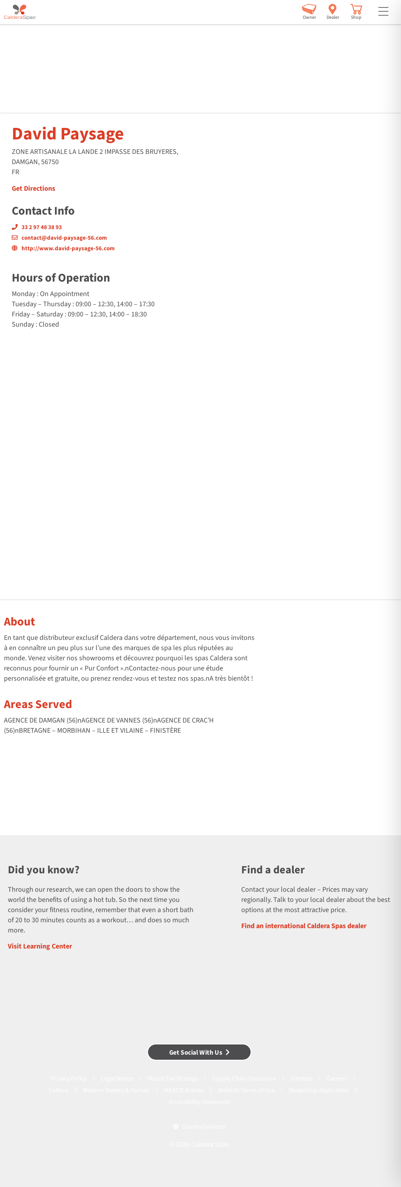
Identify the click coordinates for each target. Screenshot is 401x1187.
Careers (337, 1078)
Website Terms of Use (246, 1090)
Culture (59, 1090)
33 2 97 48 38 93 (37, 227)
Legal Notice (117, 1078)
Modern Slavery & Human (116, 1090)
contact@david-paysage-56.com (59, 238)
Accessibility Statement (199, 1102)
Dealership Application (319, 1090)
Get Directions (33, 188)
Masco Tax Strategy (173, 1078)
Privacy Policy (69, 1078)
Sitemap (301, 1078)
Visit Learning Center (40, 946)
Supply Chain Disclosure (244, 1078)
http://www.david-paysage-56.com (63, 248)
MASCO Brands (184, 1090)
